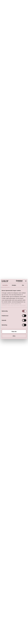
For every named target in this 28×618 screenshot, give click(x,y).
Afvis (14, 336)
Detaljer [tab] (14, 285)
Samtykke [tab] (5, 285)
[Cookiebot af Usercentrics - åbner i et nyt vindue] (16, 281)
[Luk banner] (25, 281)
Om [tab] (23, 285)
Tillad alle (14, 331)
